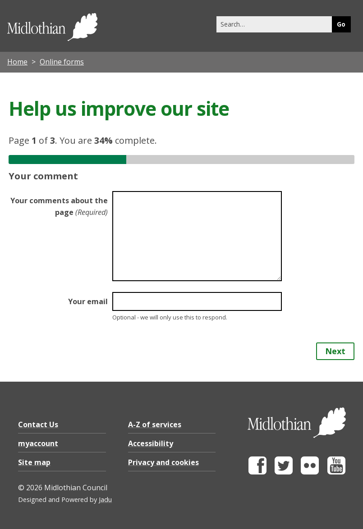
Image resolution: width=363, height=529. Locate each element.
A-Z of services (154, 424)
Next (335, 351)
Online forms (62, 62)
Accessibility (150, 443)
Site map (34, 462)
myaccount (38, 443)
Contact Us (38, 424)
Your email (88, 301)
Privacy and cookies (163, 462)
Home (17, 62)
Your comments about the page (59, 206)
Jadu (105, 499)
